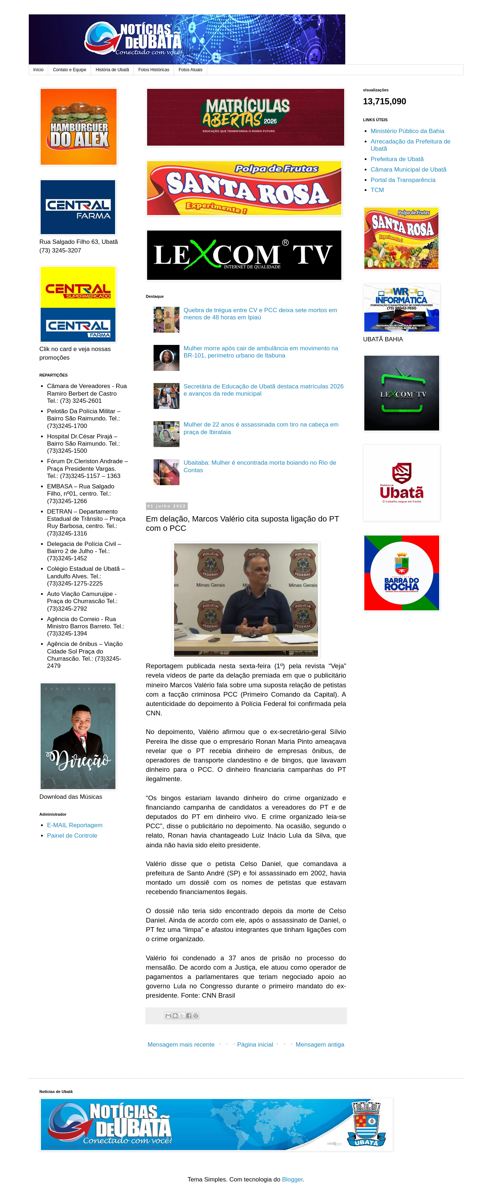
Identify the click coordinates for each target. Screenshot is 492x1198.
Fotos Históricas (153, 69)
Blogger (292, 1179)
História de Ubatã (112, 69)
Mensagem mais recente (181, 1044)
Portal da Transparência (403, 180)
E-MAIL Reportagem (74, 825)
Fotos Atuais (190, 69)
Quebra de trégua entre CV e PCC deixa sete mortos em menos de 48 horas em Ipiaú (260, 314)
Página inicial (255, 1044)
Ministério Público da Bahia (408, 131)
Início (38, 69)
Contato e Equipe (69, 69)
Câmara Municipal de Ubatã (409, 169)
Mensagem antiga (320, 1044)
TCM (377, 190)
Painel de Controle (72, 835)
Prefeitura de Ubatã (397, 159)
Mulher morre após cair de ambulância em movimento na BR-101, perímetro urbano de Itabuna (261, 352)
